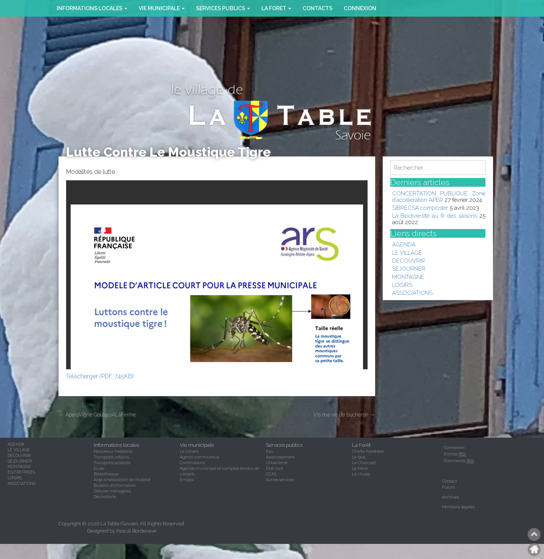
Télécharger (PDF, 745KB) (100, 376)
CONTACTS (317, 8)
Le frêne (360, 468)
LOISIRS (402, 285)
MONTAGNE (408, 277)
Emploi (187, 479)
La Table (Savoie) (119, 523)
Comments (459, 461)
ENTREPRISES (21, 472)
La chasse (361, 474)
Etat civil (274, 468)
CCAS (271, 474)
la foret (276, 8)
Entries (455, 454)
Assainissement (280, 457)
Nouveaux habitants (113, 451)
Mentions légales (458, 506)
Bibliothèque (106, 474)
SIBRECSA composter (420, 207)
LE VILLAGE (407, 252)
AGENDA (404, 244)
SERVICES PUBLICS (223, 8)
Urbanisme (276, 462)
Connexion (360, 8)
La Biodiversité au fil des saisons (434, 215)
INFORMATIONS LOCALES (92, 8)
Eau (270, 451)
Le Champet (364, 462)
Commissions (192, 462)
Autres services (280, 479)
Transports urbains (111, 457)
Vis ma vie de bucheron (344, 415)
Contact (449, 481)
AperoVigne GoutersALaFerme (97, 415)
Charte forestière (368, 451)
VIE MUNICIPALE (162, 8)
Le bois (358, 457)
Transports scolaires (112, 462)
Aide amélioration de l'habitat (122, 479)
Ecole (99, 468)
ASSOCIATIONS (412, 293)
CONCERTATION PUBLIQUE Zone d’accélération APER (439, 196)
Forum (448, 487)
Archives (450, 497)
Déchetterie (105, 496)
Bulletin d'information (115, 485)
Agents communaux (199, 457)
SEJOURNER (408, 268)
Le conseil (189, 451)
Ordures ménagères (112, 491)
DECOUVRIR (408, 260)
